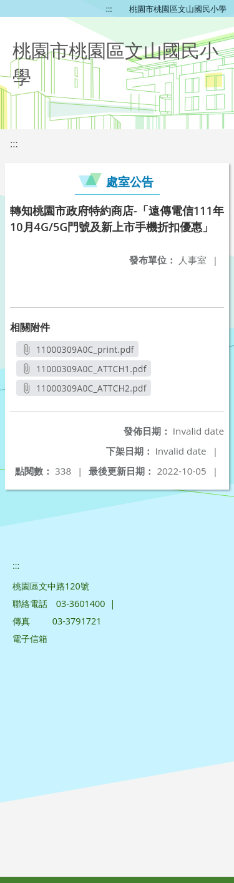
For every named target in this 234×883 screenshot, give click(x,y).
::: (109, 8)
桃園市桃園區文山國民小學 (178, 8)
